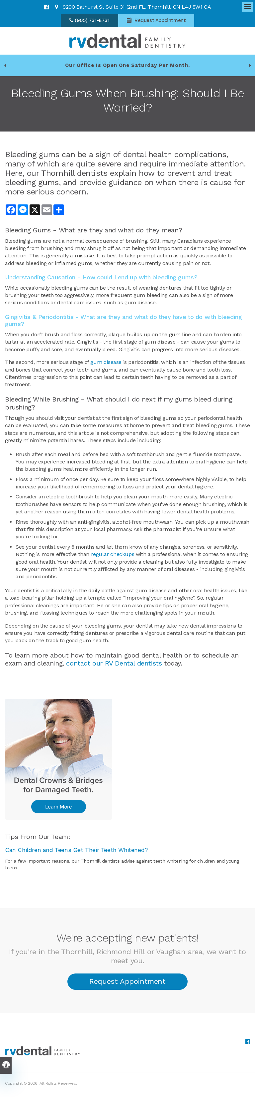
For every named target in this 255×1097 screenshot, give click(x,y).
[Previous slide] (5, 65)
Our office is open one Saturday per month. (127, 65)
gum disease (106, 362)
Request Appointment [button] (159, 20)
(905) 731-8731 (92, 20)
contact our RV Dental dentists (114, 663)
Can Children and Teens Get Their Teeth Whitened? (76, 849)
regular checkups (112, 554)
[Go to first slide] (250, 65)
